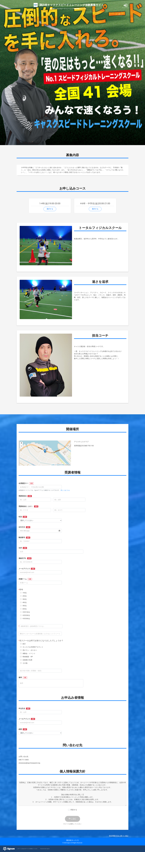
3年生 (23, 599)
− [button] (21, 446)
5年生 (23, 606)
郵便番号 (24, 538)
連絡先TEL (25, 558)
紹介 (23, 644)
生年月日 (24, 527)
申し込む (72, 819)
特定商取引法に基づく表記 (118, 836)
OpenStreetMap (60, 464)
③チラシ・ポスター (28, 650)
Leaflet (53, 464)
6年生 (23, 609)
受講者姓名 (25, 496)
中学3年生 (25, 619)
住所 (23, 548)
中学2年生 (25, 615)
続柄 (23, 729)
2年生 (23, 596)
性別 (23, 517)
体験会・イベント (27, 653)
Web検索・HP (26, 657)
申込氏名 (24, 709)
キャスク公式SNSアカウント (31, 647)
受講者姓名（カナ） (28, 506)
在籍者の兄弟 (26, 660)
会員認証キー (26, 483)
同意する (73, 810)
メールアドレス (27, 569)
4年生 (23, 602)
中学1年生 (25, 612)
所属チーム (25, 579)
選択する (50, 209)
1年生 (23, 593)
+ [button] (21, 443)
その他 (23, 663)
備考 (23, 677)
